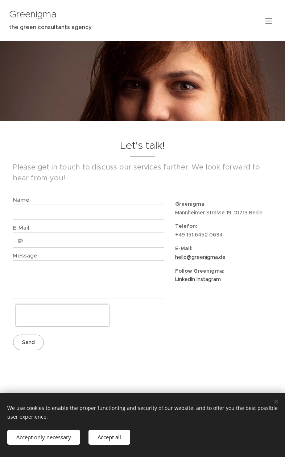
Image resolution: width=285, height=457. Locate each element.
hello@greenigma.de (200, 256)
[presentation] (62, 315)
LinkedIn (185, 279)
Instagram (209, 279)
